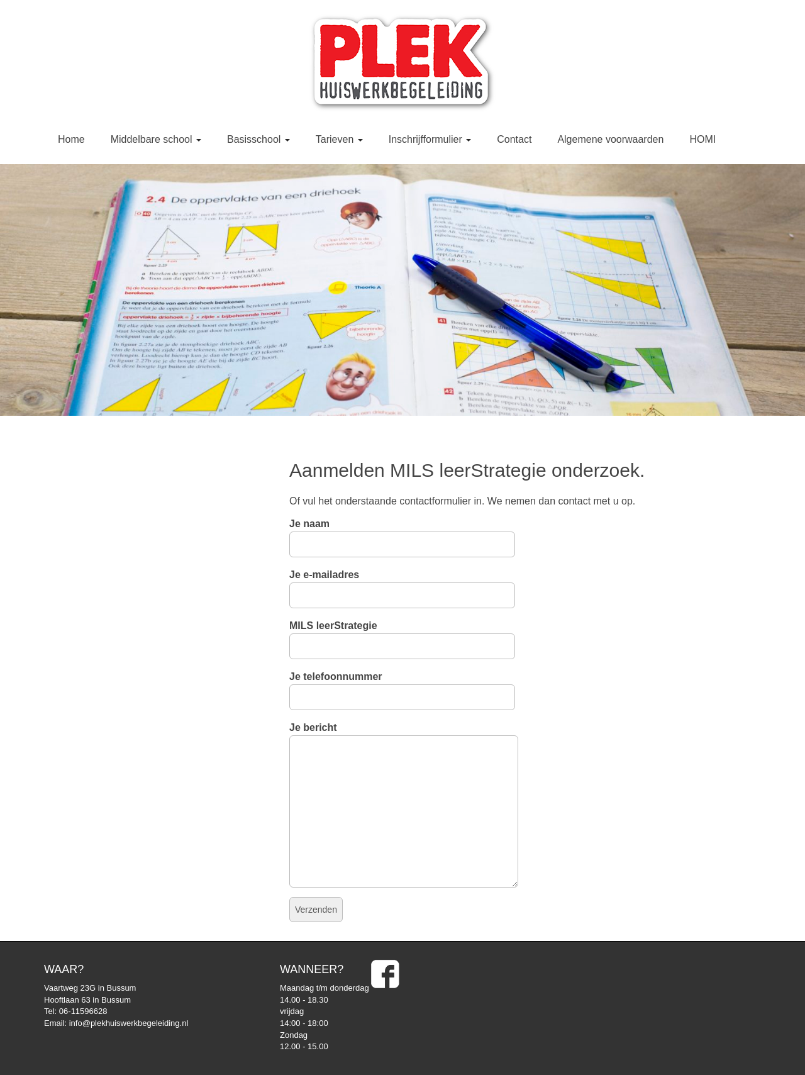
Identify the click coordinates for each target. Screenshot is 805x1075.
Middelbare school (156, 139)
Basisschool (258, 139)
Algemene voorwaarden (610, 139)
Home (71, 139)
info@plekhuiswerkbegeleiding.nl (129, 1023)
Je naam (402, 534)
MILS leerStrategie (402, 636)
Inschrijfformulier (430, 139)
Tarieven (339, 139)
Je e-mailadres (402, 585)
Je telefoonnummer (402, 687)
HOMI (702, 139)
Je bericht (403, 735)
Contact (514, 139)
